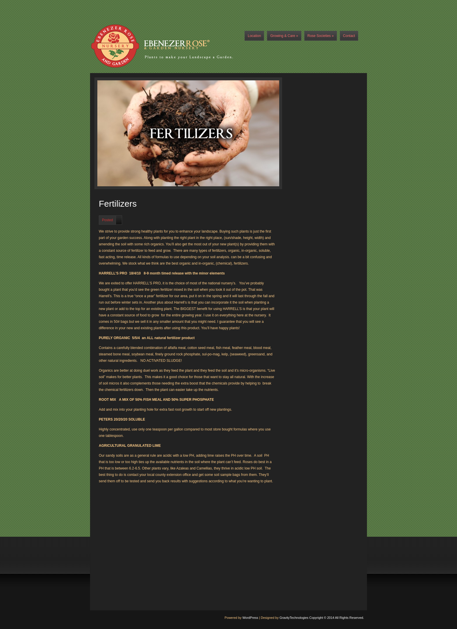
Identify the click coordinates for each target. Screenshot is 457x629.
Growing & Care (284, 36)
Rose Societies (320, 36)
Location (254, 36)
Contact (349, 36)
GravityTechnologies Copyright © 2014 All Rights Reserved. (322, 617)
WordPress (250, 617)
